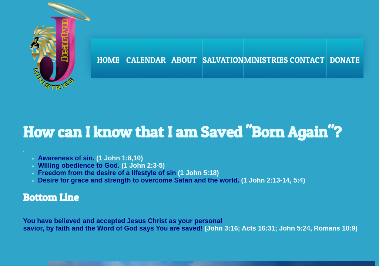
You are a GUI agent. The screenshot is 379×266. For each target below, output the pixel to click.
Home (108, 60)
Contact (307, 60)
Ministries (266, 60)
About (184, 60)
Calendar (146, 60)
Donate (345, 60)
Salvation (223, 60)
